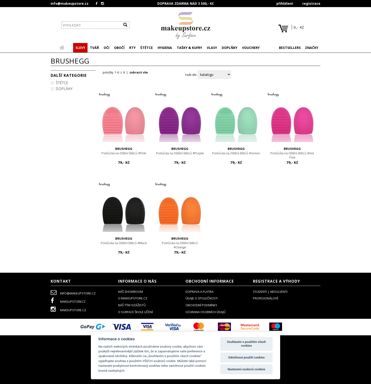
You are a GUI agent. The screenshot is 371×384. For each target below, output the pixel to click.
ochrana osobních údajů (205, 312)
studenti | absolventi (270, 292)
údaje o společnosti (202, 299)
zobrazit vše (138, 73)
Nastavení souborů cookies (246, 369)
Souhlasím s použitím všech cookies (246, 343)
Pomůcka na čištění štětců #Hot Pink (292, 153)
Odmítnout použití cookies (246, 357)
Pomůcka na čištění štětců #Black (123, 241)
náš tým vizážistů (132, 305)
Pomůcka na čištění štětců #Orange (180, 243)
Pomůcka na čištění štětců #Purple (180, 151)
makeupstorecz (68, 302)
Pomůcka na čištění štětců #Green (236, 151)
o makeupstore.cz (132, 299)
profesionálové (265, 299)
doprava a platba (199, 292)
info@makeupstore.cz (69, 3)
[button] (94, 48)
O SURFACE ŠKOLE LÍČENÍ (135, 312)
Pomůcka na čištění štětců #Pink (123, 151)
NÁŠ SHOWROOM (130, 292)
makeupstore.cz (68, 310)
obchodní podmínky (201, 305)
